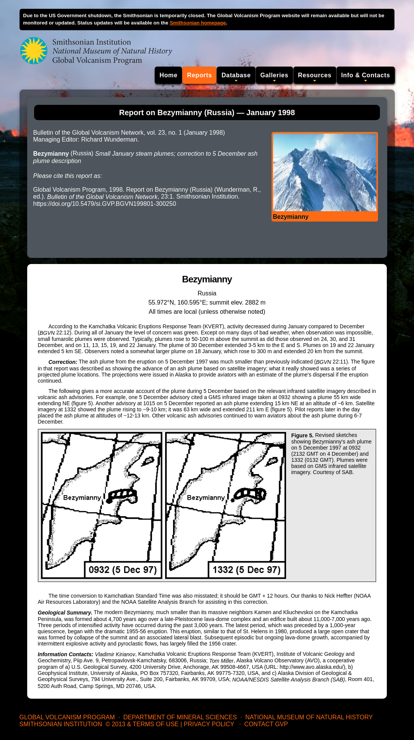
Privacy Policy (209, 724)
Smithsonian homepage (198, 23)
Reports (199, 75)
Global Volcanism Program (67, 717)
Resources (315, 75)
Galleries (274, 75)
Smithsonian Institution (61, 724)
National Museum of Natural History (309, 717)
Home (168, 75)
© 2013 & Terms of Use (141, 724)
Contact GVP (266, 724)
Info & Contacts (365, 75)
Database (235, 75)
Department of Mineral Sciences (180, 717)
